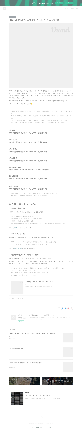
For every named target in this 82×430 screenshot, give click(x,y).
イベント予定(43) (12, 298)
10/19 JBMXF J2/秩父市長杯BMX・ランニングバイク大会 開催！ (25, 363)
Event (77, 8)
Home (66, 8)
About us (72, 8)
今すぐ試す (59, 2)
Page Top (41, 417)
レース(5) (17, 298)
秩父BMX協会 (18, 248)
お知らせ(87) (22, 298)
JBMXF (16, 227)
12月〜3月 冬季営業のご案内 (16, 348)
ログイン (68, 2)
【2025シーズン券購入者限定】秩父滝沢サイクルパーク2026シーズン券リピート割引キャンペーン (34, 333)
